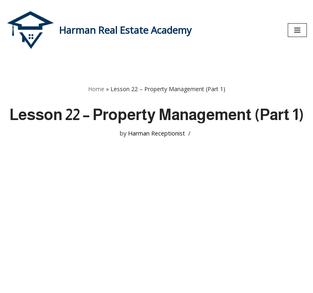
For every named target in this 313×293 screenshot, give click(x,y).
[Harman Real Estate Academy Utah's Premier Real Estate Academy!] (99, 30)
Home (96, 89)
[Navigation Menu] (297, 30)
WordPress (83, 284)
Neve (14, 284)
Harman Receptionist (156, 133)
